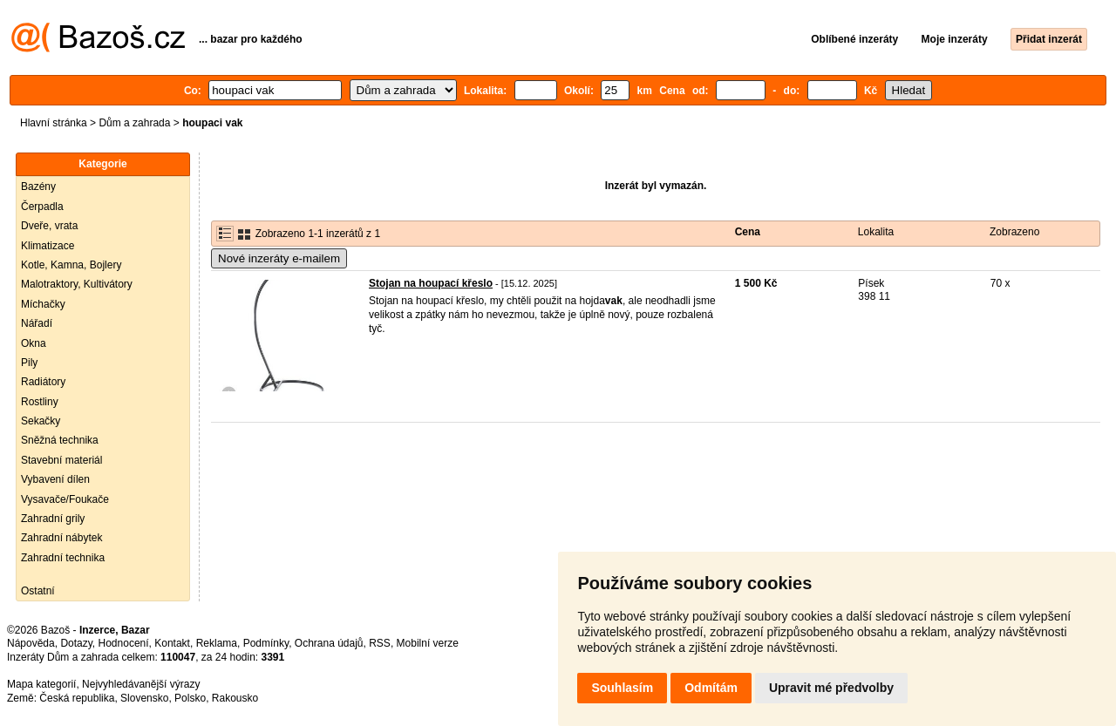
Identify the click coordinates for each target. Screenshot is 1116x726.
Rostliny (39, 402)
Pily (29, 362)
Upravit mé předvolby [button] (831, 688)
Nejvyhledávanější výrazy (141, 684)
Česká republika (76, 698)
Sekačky (40, 421)
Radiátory (43, 382)
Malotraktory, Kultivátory (77, 284)
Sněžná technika (60, 440)
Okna (33, 343)
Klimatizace (47, 246)
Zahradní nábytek (61, 538)
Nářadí (36, 323)
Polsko (190, 698)
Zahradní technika (63, 558)
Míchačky (43, 304)
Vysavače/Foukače (65, 499)
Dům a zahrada (134, 123)
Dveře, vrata (49, 226)
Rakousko (235, 698)
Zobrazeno (1014, 232)
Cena (747, 232)
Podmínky (266, 643)
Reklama (216, 643)
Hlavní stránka (53, 123)
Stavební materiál (61, 460)
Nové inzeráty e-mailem (279, 258)
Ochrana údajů (329, 643)
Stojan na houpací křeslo (431, 283)
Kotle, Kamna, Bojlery (71, 265)
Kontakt (172, 643)
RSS (380, 643)
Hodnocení (124, 643)
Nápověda (31, 643)
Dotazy (76, 643)
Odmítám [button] (711, 688)
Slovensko (144, 698)
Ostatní (38, 591)
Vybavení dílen (55, 479)
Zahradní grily (53, 518)
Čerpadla (42, 206)
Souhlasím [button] (622, 688)
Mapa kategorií (41, 684)
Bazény (38, 186)
